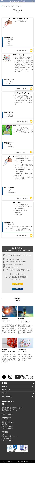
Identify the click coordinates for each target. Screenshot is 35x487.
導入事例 (16, 417)
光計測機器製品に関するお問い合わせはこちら (17, 311)
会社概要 (16, 407)
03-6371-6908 (17, 295)
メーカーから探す (16, 420)
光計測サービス (16, 414)
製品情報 (16, 410)
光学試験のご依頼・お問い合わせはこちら (17, 303)
